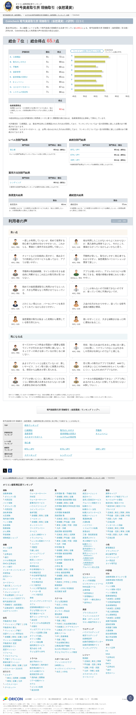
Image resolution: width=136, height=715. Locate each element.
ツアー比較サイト (37, 681)
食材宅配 (33, 512)
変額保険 (109, 640)
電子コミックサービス (39, 617)
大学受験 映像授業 (62, 512)
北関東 (15, 678)
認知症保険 (110, 624)
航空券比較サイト (37, 668)
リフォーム (7, 653)
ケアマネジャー (72, 627)
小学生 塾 (59, 566)
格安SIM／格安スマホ (115, 503)
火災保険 (6, 515)
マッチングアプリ (90, 648)
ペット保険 (7, 522)
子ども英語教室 (61, 601)
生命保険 (6, 525)
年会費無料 (9, 595)
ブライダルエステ (90, 613)
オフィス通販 (35, 639)
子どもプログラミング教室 (66, 652)
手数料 (16, 67)
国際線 (42, 677)
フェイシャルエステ (91, 616)
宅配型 (34, 547)
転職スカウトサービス (92, 512)
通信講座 (58, 614)
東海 (14, 637)
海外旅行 (44, 665)
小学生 (74, 582)
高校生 (59, 582)
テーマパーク (88, 677)
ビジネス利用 (37, 687)
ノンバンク (17, 586)
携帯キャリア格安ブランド (117, 497)
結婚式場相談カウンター (93, 642)
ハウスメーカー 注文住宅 (12, 669)
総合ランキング (32, 425)
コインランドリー (37, 509)
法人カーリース (89, 577)
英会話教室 (59, 608)
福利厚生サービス (37, 645)
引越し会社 (34, 550)
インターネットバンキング (14, 570)
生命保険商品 (111, 605)
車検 (31, 598)
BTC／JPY (75, 150)
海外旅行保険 (8, 519)
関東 (99, 661)
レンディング (15, 182)
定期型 (117, 599)
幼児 (58, 605)
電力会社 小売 (35, 648)
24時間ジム (59, 665)
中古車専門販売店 (39, 576)
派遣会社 (86, 531)
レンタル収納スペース (41, 541)
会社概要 (28, 699)
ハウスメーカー (11, 684)
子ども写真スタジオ (38, 610)
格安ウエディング (90, 635)
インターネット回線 (114, 525)
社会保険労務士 (70, 624)
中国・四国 (72, 525)
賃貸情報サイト (9, 646)
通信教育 (58, 579)
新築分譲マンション (11, 662)
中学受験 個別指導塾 (63, 553)
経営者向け (89, 593)
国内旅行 (35, 665)
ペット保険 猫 (111, 593)
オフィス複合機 (36, 642)
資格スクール (60, 633)
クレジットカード (10, 589)
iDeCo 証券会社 (9, 563)
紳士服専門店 (111, 554)
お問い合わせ (68, 699)
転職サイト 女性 (89, 509)
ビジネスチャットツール (93, 584)
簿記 (64, 620)
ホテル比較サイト (37, 671)
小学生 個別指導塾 (62, 572)
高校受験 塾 (60, 515)
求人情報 (94, 699)
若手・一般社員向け (92, 599)
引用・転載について (82, 699)
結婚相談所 (87, 639)
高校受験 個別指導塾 (63, 531)
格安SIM (110, 506)
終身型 (110, 599)
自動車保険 (7, 493)
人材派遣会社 (88, 563)
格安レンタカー (36, 560)
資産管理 (16, 72)
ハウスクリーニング (38, 506)
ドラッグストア (112, 551)
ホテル (32, 684)
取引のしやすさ (19, 62)
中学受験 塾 (60, 547)
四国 (109, 519)
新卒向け (88, 603)
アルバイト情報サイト (92, 503)
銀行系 (7, 586)
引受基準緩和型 (113, 602)
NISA (5, 551)
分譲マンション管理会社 (13, 634)
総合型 (34, 620)
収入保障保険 (113, 612)
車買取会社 (34, 566)
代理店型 (8, 500)
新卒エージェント (90, 554)
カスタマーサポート (21, 87)
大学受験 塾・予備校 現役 (65, 493)
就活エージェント (90, 493)
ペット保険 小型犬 (113, 589)
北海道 (59, 519)
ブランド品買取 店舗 (38, 633)
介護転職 (86, 522)
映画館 (85, 658)
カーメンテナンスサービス (41, 601)
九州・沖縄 (61, 528)
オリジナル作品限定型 (41, 623)
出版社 (34, 626)
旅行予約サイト (36, 662)
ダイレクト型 (10, 497)
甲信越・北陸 (69, 522)
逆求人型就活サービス (92, 500)
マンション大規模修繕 (12, 640)
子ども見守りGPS (37, 652)
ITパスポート (69, 630)
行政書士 (60, 627)
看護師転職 (87, 519)
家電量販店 (110, 548)
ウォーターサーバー (38, 493)
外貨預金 (6, 573)
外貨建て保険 (111, 627)
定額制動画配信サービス (40, 607)
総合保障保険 (111, 634)
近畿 (20, 637)
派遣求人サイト (89, 538)
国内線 (34, 677)
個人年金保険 (111, 637)
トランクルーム (36, 538)
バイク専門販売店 (39, 588)
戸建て (19, 624)
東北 (9, 678)
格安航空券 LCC (36, 674)
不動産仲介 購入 (9, 627)
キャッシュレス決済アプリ (14, 598)
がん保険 (6, 531)
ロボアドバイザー (10, 611)
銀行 (6, 557)
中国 (128, 515)
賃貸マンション (9, 649)
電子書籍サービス (37, 614)
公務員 (59, 630)
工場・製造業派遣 (90, 534)
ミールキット (35, 519)
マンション (9, 624)
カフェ (32, 604)
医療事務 (64, 617)
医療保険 (6, 528)
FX (4, 579)
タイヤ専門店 (111, 563)
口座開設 (16, 57)
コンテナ (35, 544)
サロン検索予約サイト (92, 622)
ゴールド (19, 595)
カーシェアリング (37, 553)
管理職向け (89, 596)
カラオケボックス (90, 674)
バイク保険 (7, 503)
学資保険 (6, 534)
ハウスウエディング (91, 632)
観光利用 (35, 690)
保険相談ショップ (10, 538)
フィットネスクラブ (63, 662)
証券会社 (8, 554)
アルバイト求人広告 (91, 567)
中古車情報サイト (37, 569)
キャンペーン (18, 82)
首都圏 (7, 637)
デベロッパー (10, 687)
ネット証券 (7, 548)
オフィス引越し (36, 636)
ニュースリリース (40, 699)
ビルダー (8, 675)
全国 (97, 671)
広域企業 (111, 522)
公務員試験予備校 (62, 646)
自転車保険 (7, 512)
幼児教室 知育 (60, 591)
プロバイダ (110, 509)
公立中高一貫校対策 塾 (64, 560)
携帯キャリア (111, 493)
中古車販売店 (35, 572)
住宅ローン (7, 576)
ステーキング (31, 455)
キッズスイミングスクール (65, 669)
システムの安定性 (20, 92)
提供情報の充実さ (20, 77)
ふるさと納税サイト (38, 534)
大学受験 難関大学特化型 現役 (67, 506)
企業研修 (86, 590)
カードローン (8, 582)
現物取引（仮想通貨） (14, 605)
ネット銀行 (7, 567)
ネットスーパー (36, 525)
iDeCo (108, 663)
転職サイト (87, 506)
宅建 (58, 620)
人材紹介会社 (88, 559)
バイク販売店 (35, 585)
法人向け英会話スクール (65, 649)
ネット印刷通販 (89, 580)
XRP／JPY (75, 160)
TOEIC (59, 624)
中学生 (67, 582)
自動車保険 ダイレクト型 (116, 577)
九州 (25, 637)
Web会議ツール (89, 587)
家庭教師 (58, 585)
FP (58, 617)
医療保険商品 (111, 596)
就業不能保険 (111, 621)
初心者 (13, 150)
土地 (25, 624)
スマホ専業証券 (9, 560)
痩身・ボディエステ (91, 619)
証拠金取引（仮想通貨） (15, 608)
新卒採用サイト (89, 550)
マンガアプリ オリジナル (40, 629)
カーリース (34, 563)
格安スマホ (121, 506)
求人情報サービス (90, 541)
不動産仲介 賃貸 (9, 643)
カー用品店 (110, 560)
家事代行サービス (37, 503)
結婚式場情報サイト (91, 645)
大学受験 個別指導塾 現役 (65, 500)
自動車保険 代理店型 (114, 580)
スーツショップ (112, 557)
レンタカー (34, 557)
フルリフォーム (11, 656)
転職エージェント (90, 515)
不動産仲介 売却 (9, 621)
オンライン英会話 (62, 611)
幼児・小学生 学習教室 (64, 588)
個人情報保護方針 (54, 699)
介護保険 (109, 630)
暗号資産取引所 (9, 601)
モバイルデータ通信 (114, 500)
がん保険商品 (111, 615)
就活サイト (87, 497)
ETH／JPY (75, 155)
